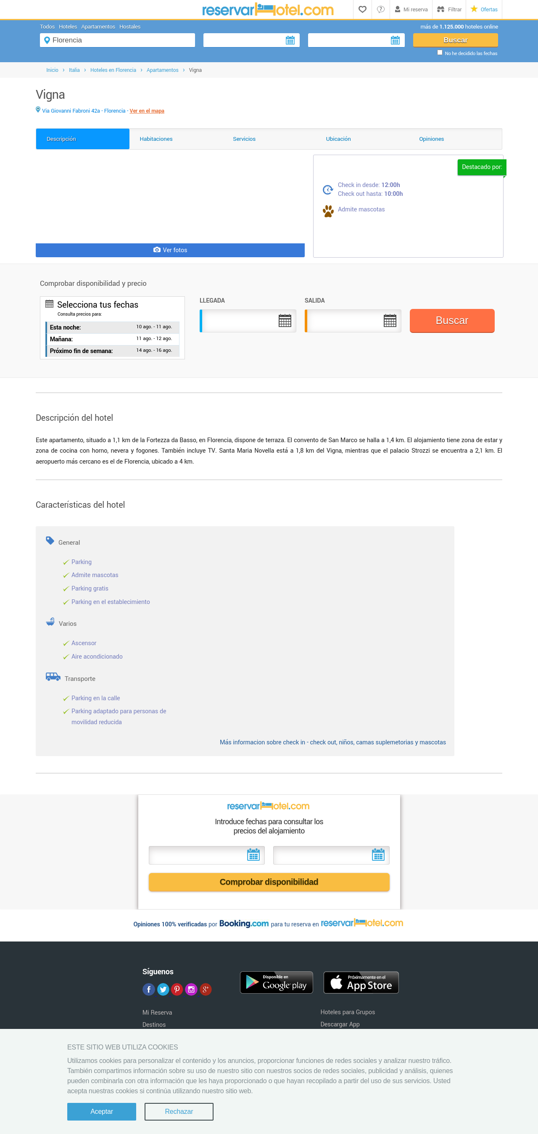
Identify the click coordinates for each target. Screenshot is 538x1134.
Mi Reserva (157, 1012)
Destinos (154, 1025)
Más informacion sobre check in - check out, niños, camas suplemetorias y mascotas (333, 742)
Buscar (455, 40)
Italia (74, 70)
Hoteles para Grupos (347, 1012)
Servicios (244, 139)
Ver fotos (170, 250)
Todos (47, 27)
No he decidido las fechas (471, 53)
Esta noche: (65, 327)
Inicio (52, 70)
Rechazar (179, 1111)
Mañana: (61, 339)
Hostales (129, 27)
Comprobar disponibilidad (269, 881)
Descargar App (339, 1024)
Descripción (61, 139)
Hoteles (68, 27)
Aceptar (101, 1111)
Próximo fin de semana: (81, 351)
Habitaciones (156, 139)
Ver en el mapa (147, 111)
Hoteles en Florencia (113, 70)
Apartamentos (98, 27)
